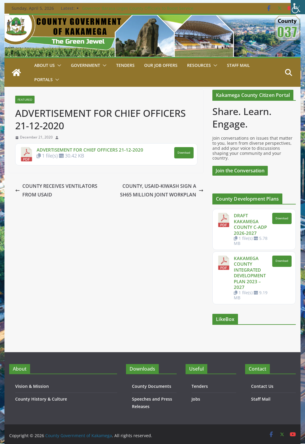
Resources (199, 65)
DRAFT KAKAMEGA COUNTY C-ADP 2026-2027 (250, 224)
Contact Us (262, 386)
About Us (44, 65)
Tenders (125, 65)
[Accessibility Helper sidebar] (298, 7)
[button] (58, 65)
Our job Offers (161, 65)
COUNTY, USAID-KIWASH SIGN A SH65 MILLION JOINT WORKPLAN (161, 190)
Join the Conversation (240, 170)
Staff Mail (260, 399)
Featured (25, 99)
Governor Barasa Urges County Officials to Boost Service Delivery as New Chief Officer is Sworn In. (137, 11)
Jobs (196, 399)
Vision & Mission (32, 386)
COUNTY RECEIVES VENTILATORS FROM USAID (56, 190)
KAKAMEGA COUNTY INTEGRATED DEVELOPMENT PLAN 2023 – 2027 (250, 272)
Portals (43, 79)
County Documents (151, 386)
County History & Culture (41, 399)
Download (184, 153)
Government (85, 65)
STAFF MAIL (238, 65)
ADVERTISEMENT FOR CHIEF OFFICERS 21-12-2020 (90, 150)
